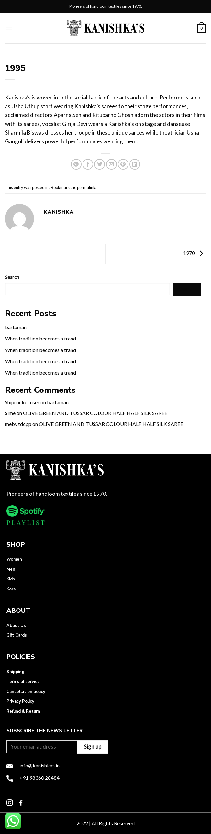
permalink (86, 187)
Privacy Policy (20, 701)
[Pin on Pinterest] (123, 164)
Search (12, 277)
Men (10, 569)
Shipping (15, 672)
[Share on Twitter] (99, 164)
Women (14, 559)
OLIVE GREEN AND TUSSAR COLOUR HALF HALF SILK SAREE (95, 413)
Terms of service (23, 681)
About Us (16, 626)
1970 (194, 253)
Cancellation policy (25, 691)
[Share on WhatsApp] (76, 164)
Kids (10, 579)
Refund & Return (23, 711)
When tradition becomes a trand (40, 338)
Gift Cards (16, 635)
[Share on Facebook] (88, 164)
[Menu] (9, 28)
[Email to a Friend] (111, 164)
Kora (11, 589)
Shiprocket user (22, 402)
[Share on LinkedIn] (134, 164)
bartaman (16, 327)
